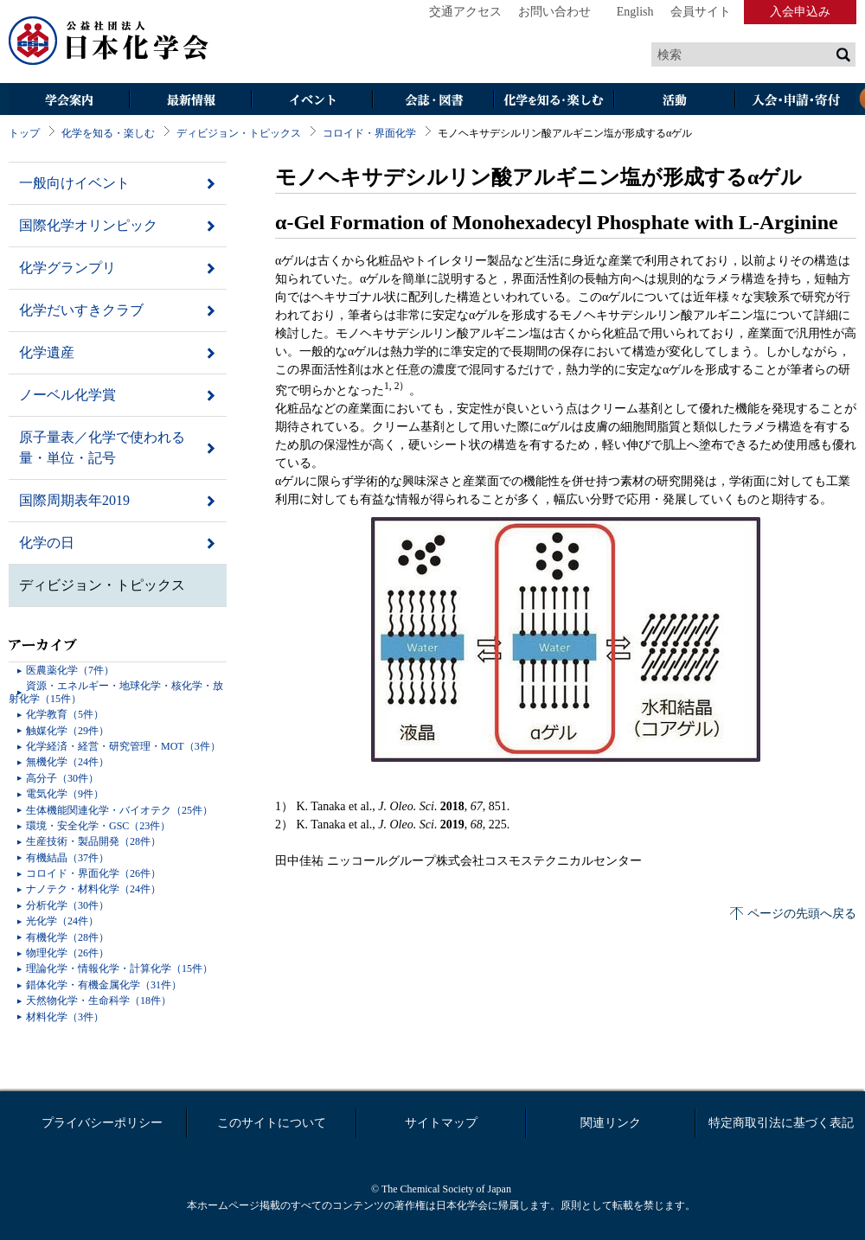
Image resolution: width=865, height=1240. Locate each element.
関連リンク (610, 1122)
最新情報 (190, 100)
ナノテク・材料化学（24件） (93, 889)
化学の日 (46, 542)
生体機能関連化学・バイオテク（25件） (119, 810)
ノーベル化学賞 (67, 394)
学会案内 (69, 100)
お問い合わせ (554, 11)
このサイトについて (271, 1122)
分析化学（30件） (67, 905)
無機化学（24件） (67, 762)
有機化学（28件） (67, 937)
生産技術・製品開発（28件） (93, 841)
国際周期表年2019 (74, 500)
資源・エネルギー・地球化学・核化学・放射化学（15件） (116, 692)
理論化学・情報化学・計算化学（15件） (119, 968)
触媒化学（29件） (67, 731)
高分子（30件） (62, 778)
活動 (674, 100)
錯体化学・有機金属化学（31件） (104, 985)
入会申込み (800, 11)
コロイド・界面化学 (369, 133)
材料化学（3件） (65, 1017)
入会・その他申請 (795, 100)
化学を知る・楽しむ (553, 100)
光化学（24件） (62, 921)
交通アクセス (465, 11)
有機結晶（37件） (67, 858)
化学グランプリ (67, 267)
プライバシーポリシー (102, 1122)
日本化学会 (109, 41)
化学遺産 (46, 352)
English (635, 11)
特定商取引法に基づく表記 (781, 1122)
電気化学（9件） (65, 794)
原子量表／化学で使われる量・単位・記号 (102, 447)
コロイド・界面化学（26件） (93, 873)
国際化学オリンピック (88, 225)
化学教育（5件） (65, 714)
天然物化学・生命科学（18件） (98, 1000)
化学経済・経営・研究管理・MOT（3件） (123, 746)
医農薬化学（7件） (70, 670)
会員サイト (700, 11)
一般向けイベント (74, 183)
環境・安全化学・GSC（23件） (98, 826)
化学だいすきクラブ (81, 310)
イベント (311, 100)
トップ (24, 133)
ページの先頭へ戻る (801, 913)
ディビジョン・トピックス (238, 133)
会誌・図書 (432, 100)
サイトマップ (441, 1122)
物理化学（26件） (67, 953)
